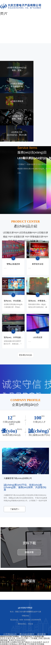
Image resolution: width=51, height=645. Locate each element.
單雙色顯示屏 (36, 237)
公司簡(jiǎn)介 (10, 634)
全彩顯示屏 (19, 237)
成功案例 (41, 634)
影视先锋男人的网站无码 (10, 642)
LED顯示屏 (8, 232)
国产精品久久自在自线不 (31, 642)
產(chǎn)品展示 (26, 634)
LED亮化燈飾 (25, 232)
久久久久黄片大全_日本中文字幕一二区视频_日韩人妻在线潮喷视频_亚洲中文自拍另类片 (25, 639)
